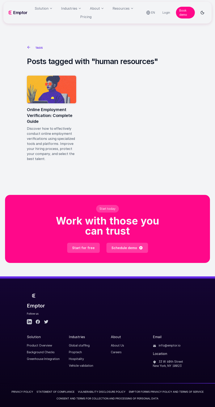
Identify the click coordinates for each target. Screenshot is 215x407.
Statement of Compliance (56, 391)
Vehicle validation (81, 365)
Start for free (83, 248)
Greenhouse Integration (43, 359)
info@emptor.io (167, 345)
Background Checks (41, 352)
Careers (116, 352)
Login (166, 12)
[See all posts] (29, 47)
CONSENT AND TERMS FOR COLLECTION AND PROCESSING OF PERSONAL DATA (107, 398)
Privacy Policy (22, 391)
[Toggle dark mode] (202, 12)
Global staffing (79, 345)
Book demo (183, 12)
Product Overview (39, 345)
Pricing (86, 17)
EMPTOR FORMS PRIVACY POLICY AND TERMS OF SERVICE (166, 391)
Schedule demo (127, 248)
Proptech (75, 352)
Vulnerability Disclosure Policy (102, 391)
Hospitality (76, 359)
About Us (117, 345)
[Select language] (150, 12)
